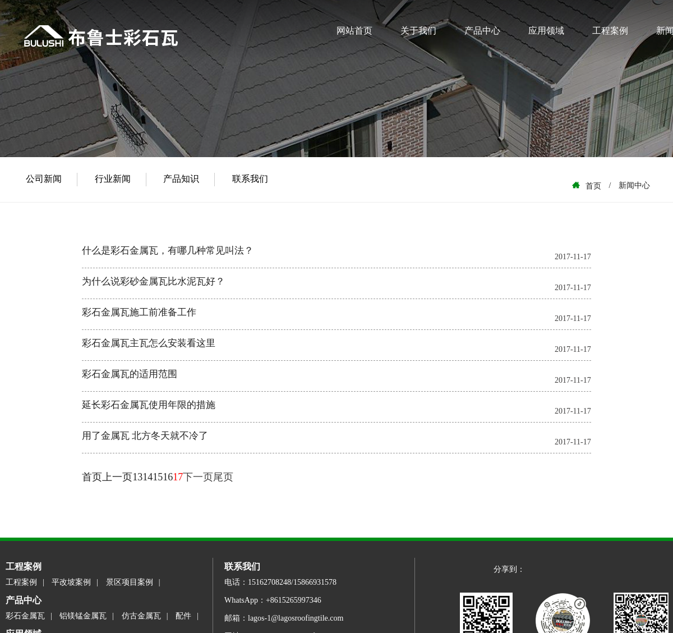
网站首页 (354, 30)
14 (147, 477)
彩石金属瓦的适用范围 (129, 374)
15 (158, 477)
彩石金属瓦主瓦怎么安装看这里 (148, 343)
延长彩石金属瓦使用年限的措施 (148, 405)
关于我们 (418, 30)
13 (137, 477)
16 (168, 477)
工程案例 (610, 30)
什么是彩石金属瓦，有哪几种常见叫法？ (167, 250)
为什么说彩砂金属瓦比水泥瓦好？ (153, 281)
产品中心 (482, 30)
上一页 (117, 477)
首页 (92, 477)
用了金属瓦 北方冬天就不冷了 (145, 435)
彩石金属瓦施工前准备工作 (139, 312)
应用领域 (546, 30)
